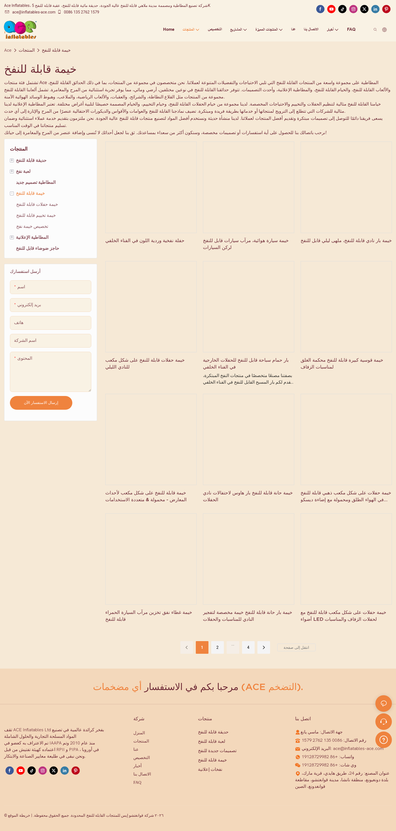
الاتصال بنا (142, 774)
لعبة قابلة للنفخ (211, 741)
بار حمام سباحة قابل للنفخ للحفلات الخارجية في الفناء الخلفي (246, 363)
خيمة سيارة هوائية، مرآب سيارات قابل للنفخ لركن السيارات (246, 244)
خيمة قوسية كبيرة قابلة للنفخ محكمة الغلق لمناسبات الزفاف (342, 363)
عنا (136, 749)
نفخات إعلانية (210, 769)
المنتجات (27, 50)
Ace (8, 50)
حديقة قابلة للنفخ (213, 732)
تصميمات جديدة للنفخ (217, 750)
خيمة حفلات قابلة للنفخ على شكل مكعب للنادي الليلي (145, 363)
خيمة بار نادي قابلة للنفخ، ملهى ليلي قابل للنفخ (346, 240)
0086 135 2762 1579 (78, 12)
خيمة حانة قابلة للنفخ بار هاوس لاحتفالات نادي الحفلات (248, 496)
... (232, 644)
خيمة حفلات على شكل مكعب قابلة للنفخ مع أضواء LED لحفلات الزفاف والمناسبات (343, 616)
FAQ (137, 782)
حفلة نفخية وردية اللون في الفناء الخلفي (145, 240)
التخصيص (141, 757)
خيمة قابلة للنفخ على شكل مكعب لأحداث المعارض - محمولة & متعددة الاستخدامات (146, 496)
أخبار (137, 766)
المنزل (139, 733)
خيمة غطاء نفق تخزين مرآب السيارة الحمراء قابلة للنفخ (148, 616)
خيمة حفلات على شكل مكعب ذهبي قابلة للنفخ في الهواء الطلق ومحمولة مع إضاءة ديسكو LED (346, 496)
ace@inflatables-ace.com (30, 12)
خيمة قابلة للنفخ (56, 50)
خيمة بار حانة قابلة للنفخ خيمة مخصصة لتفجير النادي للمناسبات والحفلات (247, 616)
